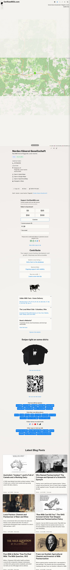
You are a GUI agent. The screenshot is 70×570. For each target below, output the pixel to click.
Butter (17, 415)
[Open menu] (67, 2)
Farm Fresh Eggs (33, 418)
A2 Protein (49, 408)
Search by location (22, 430)
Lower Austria (23, 193)
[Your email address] (35, 233)
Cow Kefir (38, 415)
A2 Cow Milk (26, 405)
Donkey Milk (50, 405)
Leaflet (51, 145)
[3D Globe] (54, 2)
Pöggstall (30, 193)
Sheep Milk (42, 405)
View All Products (44, 418)
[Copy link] (51, 148)
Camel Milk (21, 408)
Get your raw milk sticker (35, 396)
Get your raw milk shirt (35, 370)
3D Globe (45, 430)
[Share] (54, 148)
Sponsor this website (35, 332)
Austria (17, 193)
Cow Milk (19, 405)
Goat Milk (34, 405)
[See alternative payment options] (37, 241)
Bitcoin (51, 430)
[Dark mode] (60, 2)
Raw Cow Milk (20, 156)
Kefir (32, 415)
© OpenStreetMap (58, 145)
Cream (22, 415)
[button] (2, 6)
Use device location (44, 433)
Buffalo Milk (29, 408)
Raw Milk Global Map (35, 430)
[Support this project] (57, 2)
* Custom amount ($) (26, 223)
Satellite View (66, 6)
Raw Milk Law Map (30, 433)
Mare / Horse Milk (39, 408)
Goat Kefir (45, 415)
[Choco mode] (62, 2)
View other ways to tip (35, 245)
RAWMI (21, 433)
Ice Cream (52, 415)
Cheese (27, 415)
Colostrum (23, 418)
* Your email (24, 230)
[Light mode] (65, 2)
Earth (13, 193)
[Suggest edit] (56, 148)
